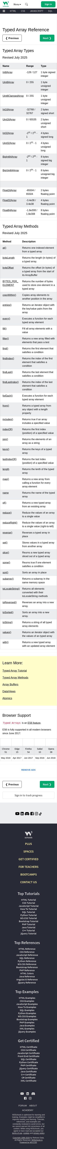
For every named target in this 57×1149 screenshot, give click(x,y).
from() (6, 405)
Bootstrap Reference (27, 967)
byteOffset (8, 267)
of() (4, 502)
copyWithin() (9, 295)
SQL (50, 11)
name (6, 492)
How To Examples (27, 1007)
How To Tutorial (28, 908)
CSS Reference (27, 951)
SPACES (28, 851)
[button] (26, 4)
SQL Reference (27, 958)
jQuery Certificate (28, 1068)
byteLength (9, 257)
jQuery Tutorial (28, 933)
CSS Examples (27, 1000)
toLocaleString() (11, 588)
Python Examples (27, 1013)
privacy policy (38, 1133)
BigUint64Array (11, 170)
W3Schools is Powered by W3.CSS (31, 1141)
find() (5, 348)
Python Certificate (28, 1062)
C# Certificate (28, 1077)
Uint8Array (8, 82)
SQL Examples (27, 1010)
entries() (7, 305)
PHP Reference (27, 970)
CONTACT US (28, 882)
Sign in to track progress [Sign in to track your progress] (28, 795)
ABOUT (33, 1105)
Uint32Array (9, 143)
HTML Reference (27, 948)
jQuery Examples (27, 1031)
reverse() (7, 532)
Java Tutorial (28, 927)
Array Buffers (10, 684)
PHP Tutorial (28, 924)
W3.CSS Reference (27, 964)
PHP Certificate (28, 1065)
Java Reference (27, 976)
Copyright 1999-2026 (21, 1138)
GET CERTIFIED (28, 859)
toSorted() (8, 612)
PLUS (28, 844)
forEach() (8, 395)
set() (5, 542)
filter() (6, 338)
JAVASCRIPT (36, 11)
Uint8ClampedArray (13, 96)
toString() (8, 622)
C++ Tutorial (28, 930)
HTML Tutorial (28, 899)
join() (5, 439)
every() (6, 318)
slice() (6, 552)
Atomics (7, 698)
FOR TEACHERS (28, 867)
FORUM (22, 1105)
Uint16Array (9, 119)
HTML (13, 11)
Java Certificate (29, 1071)
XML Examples (27, 1028)
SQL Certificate (28, 1059)
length (6, 469)
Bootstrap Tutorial (28, 921)
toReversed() (10, 602)
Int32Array (8, 133)
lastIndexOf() (10, 459)
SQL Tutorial (28, 912)
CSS (23, 11)
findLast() (8, 372)
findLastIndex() (11, 382)
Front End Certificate (28, 1056)
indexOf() (8, 429)
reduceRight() (10, 522)
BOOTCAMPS (28, 874)
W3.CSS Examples (27, 1016)
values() (7, 632)
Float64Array (10, 210)
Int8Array (7, 72)
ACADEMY (27, 1110)
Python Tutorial (28, 915)
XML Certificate (28, 1080)
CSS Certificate (28, 1049)
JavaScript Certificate (28, 1053)
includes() (8, 419)
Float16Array (10, 190)
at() (4, 248)
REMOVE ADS (28, 770)
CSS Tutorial (28, 902)
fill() (5, 328)
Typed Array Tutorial (14, 670)
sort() (5, 572)
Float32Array (10, 200)
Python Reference (27, 961)
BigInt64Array (10, 156)
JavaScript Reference (27, 954)
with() (6, 642)
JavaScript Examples (27, 1004)
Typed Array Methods (15, 677)
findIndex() (8, 358)
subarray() (8, 578)
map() (6, 479)
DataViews (9, 691)
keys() (6, 449)
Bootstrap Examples (27, 1019)
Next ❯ (47, 38)
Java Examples (27, 1025)
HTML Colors (27, 973)
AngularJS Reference (27, 979)
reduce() (7, 512)
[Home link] (5, 4)
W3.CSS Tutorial (28, 918)
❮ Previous (12, 38)
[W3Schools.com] (28, 836)
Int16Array (8, 109)
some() (6, 562)
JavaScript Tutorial (28, 905)
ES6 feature (34, 723)
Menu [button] (17, 4)
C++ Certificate (28, 1074)
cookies (26, 1133)
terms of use (17, 1133)
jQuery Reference (27, 982)
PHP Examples (27, 1022)
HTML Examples (27, 997)
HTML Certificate (28, 1046)
